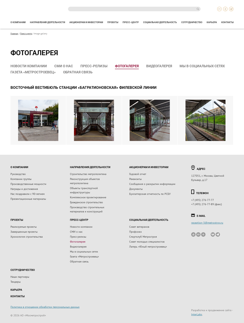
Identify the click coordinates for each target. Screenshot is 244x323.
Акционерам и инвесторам (86, 22)
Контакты (227, 22)
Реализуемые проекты (23, 226)
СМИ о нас (63, 66)
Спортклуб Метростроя (143, 236)
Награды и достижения (24, 188)
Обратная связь (77, 72)
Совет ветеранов (139, 226)
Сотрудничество (191, 22)
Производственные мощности (28, 183)
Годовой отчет (137, 174)
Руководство (18, 174)
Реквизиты (135, 179)
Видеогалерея (159, 66)
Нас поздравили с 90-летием (27, 193)
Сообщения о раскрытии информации (152, 183)
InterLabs (196, 314)
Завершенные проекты (24, 231)
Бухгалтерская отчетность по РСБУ (150, 193)
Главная (14, 33)
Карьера (212, 22)
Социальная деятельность (160, 22)
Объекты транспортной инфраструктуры (84, 190)
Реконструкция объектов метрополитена (85, 181)
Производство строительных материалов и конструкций (87, 209)
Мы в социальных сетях (202, 66)
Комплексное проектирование (88, 197)
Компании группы (20, 179)
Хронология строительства (26, 236)
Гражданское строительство (86, 202)
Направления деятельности (47, 22)
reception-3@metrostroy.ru (207, 222)
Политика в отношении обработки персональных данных (44, 306)
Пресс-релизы (94, 66)
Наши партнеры (19, 276)
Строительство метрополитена (88, 174)
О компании (18, 22)
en (219, 9)
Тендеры (15, 281)
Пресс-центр (131, 22)
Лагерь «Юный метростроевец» (148, 246)
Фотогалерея (127, 66)
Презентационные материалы (28, 198)
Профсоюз (135, 231)
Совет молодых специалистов (147, 241)
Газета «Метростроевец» (33, 72)
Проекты (112, 22)
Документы (136, 188)
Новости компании (28, 66)
